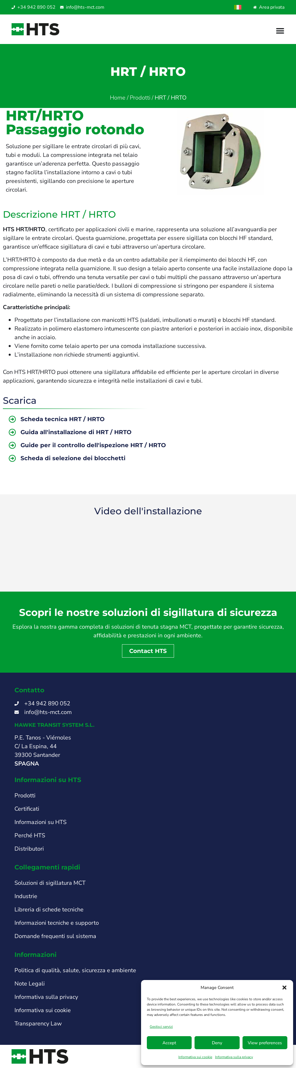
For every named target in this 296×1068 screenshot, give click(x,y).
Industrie (25, 896)
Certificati (26, 809)
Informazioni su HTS (40, 822)
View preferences (265, 1043)
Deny (217, 1043)
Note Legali (29, 984)
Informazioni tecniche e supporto (56, 923)
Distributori (29, 849)
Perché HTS (29, 835)
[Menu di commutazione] (280, 30)
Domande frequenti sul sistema (55, 936)
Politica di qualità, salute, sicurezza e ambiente (75, 970)
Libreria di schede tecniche (49, 909)
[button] (284, 987)
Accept (169, 1043)
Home (117, 98)
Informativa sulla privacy (234, 1057)
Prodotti (140, 98)
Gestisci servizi (161, 1026)
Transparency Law (38, 1023)
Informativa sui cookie (195, 1057)
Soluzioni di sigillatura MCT (50, 883)
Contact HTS (148, 650)
